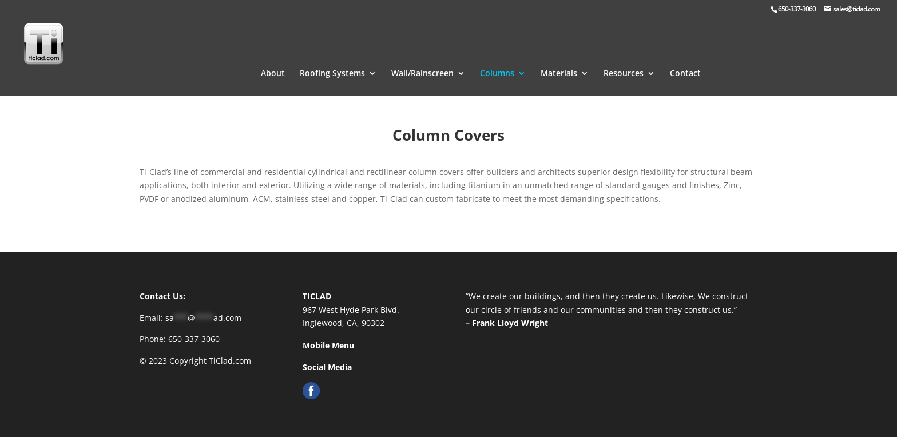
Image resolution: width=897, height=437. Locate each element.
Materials (559, 59)
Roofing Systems (332, 59)
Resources (624, 59)
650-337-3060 (194, 338)
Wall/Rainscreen (422, 59)
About (273, 59)
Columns (497, 59)
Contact (685, 59)
